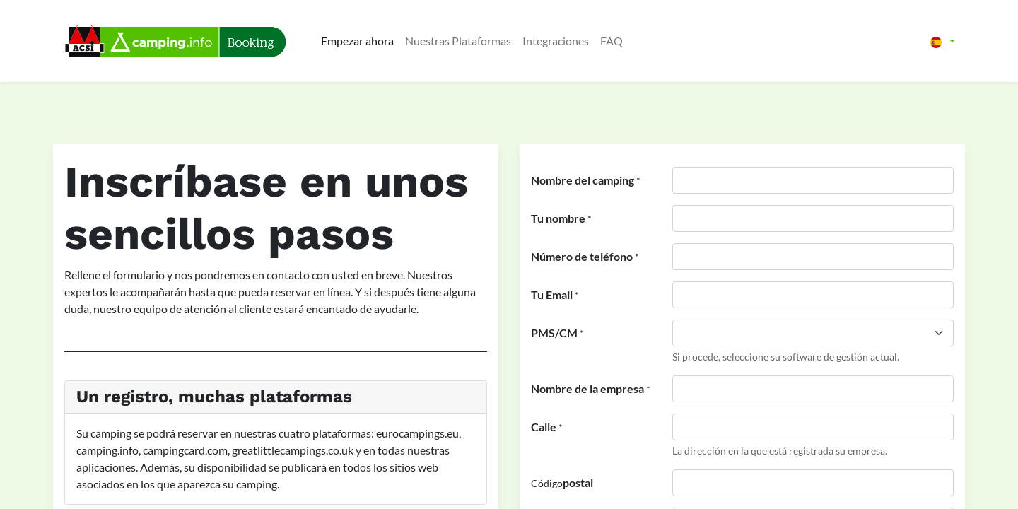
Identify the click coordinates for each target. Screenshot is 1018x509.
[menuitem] (357, 41)
